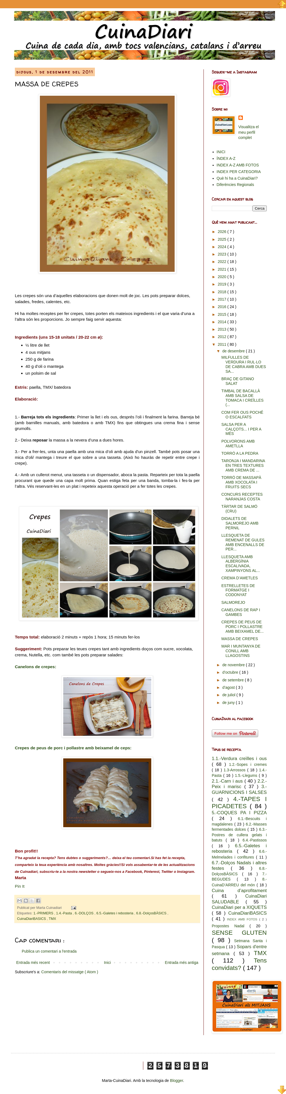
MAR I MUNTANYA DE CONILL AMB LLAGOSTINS (240, 651)
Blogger (176, 1080)
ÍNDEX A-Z (226, 158)
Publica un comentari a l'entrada (49, 951)
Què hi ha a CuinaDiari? (237, 178)
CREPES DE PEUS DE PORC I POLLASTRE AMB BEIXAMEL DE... (242, 627)
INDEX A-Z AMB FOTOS (238, 165)
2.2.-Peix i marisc (239, 783)
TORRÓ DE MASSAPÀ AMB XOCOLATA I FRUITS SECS (241, 482)
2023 (222, 254)
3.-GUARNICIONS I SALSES (239, 789)
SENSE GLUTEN (239, 932)
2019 (222, 284)
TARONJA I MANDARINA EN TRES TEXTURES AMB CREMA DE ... (243, 465)
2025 (222, 239)
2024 (222, 247)
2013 (222, 329)
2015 (222, 314)
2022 (222, 261)
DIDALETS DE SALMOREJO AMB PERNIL (239, 523)
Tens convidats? (239, 964)
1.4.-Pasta (64, 913)
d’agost (229, 687)
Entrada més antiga (181, 962)
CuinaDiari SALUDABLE (239, 898)
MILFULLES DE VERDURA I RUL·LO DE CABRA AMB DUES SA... (243, 364)
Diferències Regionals (235, 184)
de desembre (234, 351)
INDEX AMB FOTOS (243, 919)
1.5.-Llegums (247, 775)
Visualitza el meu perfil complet (248, 132)
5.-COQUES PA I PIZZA (239, 812)
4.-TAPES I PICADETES (239, 803)
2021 (222, 269)
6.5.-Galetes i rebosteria (115, 913)
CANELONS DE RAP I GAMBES (240, 612)
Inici (107, 962)
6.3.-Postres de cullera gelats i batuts (239, 834)
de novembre (234, 665)
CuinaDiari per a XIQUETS (239, 907)
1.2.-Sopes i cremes (248, 764)
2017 (222, 299)
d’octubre (230, 672)
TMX (52, 919)
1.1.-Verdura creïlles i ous (239, 758)
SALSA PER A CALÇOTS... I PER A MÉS (241, 429)
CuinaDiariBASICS (32, 919)
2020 (222, 277)
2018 (222, 292)
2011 (222, 344)
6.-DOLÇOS (84, 913)
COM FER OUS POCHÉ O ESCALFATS (242, 414)
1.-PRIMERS (44, 913)
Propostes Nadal (230, 926)
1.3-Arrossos (235, 770)
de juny (229, 702)
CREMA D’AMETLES (239, 578)
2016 (222, 307)
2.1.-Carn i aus (228, 781)
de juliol (229, 695)
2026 (222, 231)
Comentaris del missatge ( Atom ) (69, 972)
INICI (221, 152)
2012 (222, 336)
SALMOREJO (233, 602)
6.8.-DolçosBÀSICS (151, 913)
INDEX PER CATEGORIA (239, 171)
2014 (222, 322)
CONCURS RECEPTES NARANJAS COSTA (242, 496)
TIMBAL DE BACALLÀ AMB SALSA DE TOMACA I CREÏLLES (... (242, 398)
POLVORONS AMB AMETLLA (238, 443)
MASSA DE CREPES (239, 639)
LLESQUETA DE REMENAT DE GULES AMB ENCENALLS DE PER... (243, 542)
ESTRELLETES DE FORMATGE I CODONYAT (238, 590)
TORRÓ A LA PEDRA (239, 453)
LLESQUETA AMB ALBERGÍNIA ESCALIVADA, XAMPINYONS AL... (240, 564)
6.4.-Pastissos (255, 840)
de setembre (233, 680)
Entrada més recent (33, 962)
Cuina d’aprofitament (239, 890)
